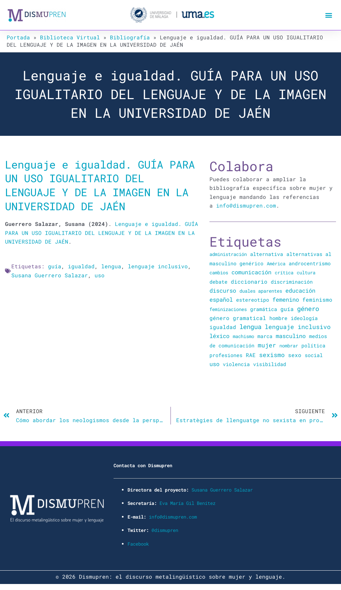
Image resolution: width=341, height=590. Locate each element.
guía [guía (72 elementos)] (287, 308)
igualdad (81, 266)
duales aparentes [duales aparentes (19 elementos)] (260, 291)
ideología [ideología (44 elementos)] (304, 318)
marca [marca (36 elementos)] (264, 336)
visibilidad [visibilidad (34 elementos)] (269, 364)
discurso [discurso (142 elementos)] (222, 290)
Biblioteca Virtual (70, 37)
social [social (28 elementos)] (314, 355)
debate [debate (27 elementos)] (218, 282)
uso (100, 275)
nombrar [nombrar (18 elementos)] (288, 345)
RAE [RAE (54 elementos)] (251, 355)
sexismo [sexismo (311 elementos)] (272, 355)
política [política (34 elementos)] (313, 345)
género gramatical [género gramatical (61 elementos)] (237, 317)
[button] (328, 15)
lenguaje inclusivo (158, 266)
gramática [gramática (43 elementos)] (263, 309)
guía (54, 266)
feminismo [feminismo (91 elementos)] (317, 299)
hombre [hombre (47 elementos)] (278, 318)
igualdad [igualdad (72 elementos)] (222, 326)
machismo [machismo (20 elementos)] (243, 336)
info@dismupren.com (246, 205)
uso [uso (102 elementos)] (214, 364)
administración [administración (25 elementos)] (228, 254)
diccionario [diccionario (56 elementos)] (249, 281)
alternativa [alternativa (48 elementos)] (266, 254)
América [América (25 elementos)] (276, 263)
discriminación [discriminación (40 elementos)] (292, 281)
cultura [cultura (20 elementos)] (306, 272)
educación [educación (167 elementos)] (300, 290)
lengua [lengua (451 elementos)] (250, 326)
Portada (18, 37)
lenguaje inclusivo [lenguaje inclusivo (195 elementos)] (298, 327)
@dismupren (165, 530)
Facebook (138, 544)
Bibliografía (130, 37)
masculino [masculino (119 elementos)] (291, 336)
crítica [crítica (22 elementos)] (284, 272)
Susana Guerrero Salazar (49, 275)
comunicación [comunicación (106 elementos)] (251, 272)
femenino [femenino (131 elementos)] (285, 299)
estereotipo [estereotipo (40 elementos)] (252, 299)
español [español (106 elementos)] (221, 299)
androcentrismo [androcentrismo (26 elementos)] (310, 263)
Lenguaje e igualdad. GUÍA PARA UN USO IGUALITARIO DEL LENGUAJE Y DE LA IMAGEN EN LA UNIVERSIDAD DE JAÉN (100, 185)
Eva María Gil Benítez (187, 503)
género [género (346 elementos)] (308, 309)
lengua (111, 266)
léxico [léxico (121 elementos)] (219, 336)
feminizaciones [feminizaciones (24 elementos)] (228, 309)
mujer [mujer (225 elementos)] (267, 345)
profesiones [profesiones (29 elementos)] (225, 355)
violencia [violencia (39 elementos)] (236, 364)
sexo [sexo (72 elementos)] (294, 354)
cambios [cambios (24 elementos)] (218, 272)
